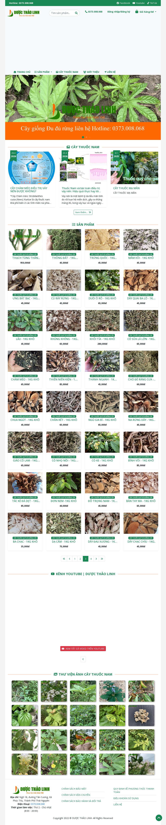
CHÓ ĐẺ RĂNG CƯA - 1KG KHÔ (141, 381)
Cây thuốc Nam (67, 71)
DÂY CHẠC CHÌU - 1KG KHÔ (140, 543)
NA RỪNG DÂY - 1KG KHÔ (141, 422)
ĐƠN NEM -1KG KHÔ (64, 501)
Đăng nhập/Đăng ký (118, 11)
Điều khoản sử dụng (126, 798)
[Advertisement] (83, 44)
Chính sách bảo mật (74, 788)
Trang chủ (22, 71)
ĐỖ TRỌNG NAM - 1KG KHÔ (102, 503)
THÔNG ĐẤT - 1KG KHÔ (63, 260)
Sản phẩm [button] (42, 71)
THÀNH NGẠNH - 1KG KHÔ (102, 381)
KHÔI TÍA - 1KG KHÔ (102, 339)
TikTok (152, 3)
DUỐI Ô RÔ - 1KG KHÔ (102, 298)
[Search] (64, 13)
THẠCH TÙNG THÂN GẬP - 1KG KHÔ (25, 260)
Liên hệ (110, 71)
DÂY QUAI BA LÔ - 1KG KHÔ (141, 300)
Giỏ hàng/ (144, 11)
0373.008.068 (26, 3)
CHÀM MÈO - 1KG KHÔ (25, 379)
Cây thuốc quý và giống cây (25, 254)
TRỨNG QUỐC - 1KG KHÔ (102, 260)
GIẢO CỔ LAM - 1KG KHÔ (25, 462)
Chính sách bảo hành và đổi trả (81, 801)
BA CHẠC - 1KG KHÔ (25, 541)
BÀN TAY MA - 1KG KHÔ (141, 501)
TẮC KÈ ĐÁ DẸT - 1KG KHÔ (25, 503)
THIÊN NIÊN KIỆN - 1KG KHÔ (63, 381)
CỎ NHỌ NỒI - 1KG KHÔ (64, 462)
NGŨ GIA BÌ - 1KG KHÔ (102, 420)
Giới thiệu (91, 71)
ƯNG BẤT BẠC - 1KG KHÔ (25, 300)
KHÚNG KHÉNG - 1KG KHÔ (63, 341)
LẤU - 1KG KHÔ (25, 339)
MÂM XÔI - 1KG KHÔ (141, 258)
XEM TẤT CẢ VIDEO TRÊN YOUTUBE (83, 648)
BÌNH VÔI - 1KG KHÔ (141, 460)
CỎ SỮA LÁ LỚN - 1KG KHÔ (140, 341)
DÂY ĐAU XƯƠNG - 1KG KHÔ (102, 543)
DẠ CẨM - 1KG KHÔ (64, 541)
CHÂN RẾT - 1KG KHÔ (63, 420)
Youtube (139, 3)
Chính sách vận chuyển (76, 794)
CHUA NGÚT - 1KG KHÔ (25, 420)
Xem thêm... (83, 212)
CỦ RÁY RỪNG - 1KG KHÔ (63, 300)
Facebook (123, 3)
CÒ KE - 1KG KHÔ (102, 460)
